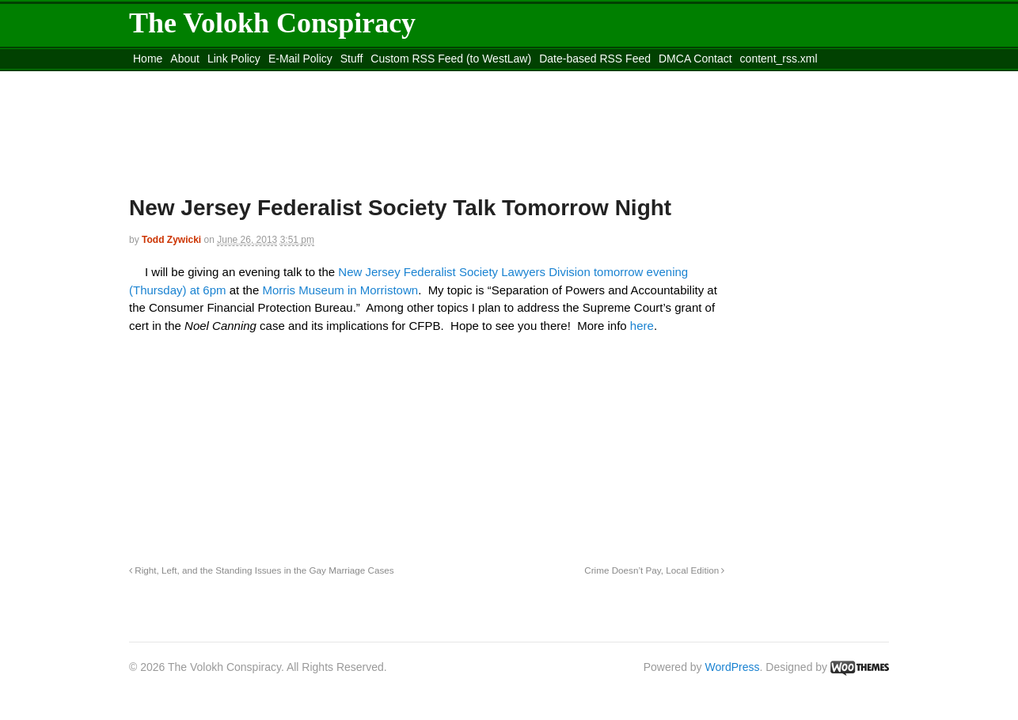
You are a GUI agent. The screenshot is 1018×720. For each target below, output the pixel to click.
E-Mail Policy (300, 58)
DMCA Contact (695, 58)
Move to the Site (216, 78)
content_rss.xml (779, 58)
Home (147, 58)
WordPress (732, 667)
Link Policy (233, 58)
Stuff (351, 58)
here (642, 325)
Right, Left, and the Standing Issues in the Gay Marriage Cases (261, 570)
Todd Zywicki (171, 239)
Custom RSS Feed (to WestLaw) (450, 58)
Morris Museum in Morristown (340, 290)
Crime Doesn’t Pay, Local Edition (654, 570)
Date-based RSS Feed (595, 58)
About (184, 58)
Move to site (358, 78)
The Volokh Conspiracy (272, 23)
